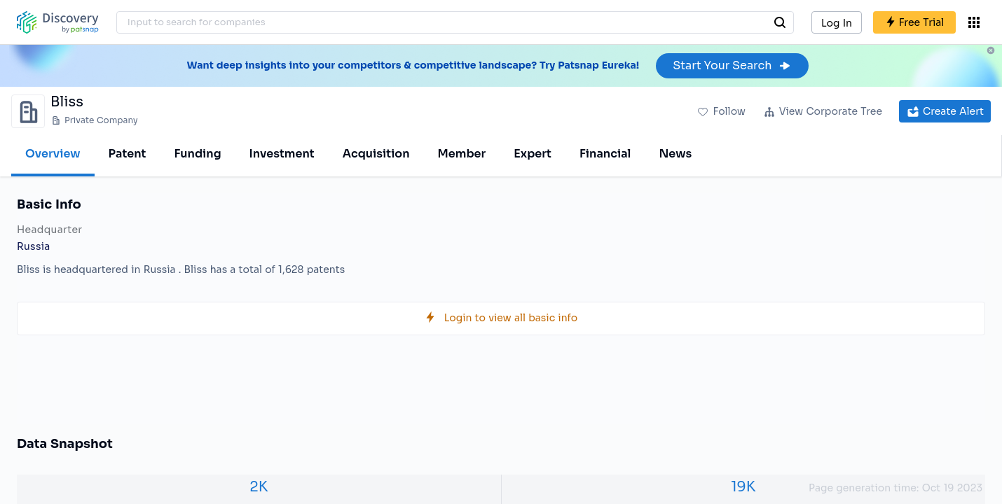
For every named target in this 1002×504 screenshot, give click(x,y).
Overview (53, 153)
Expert (532, 153)
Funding (197, 153)
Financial (605, 153)
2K (258, 487)
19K (743, 487)
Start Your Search (732, 65)
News (675, 153)
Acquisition (376, 153)
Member (462, 153)
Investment (282, 153)
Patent (127, 153)
